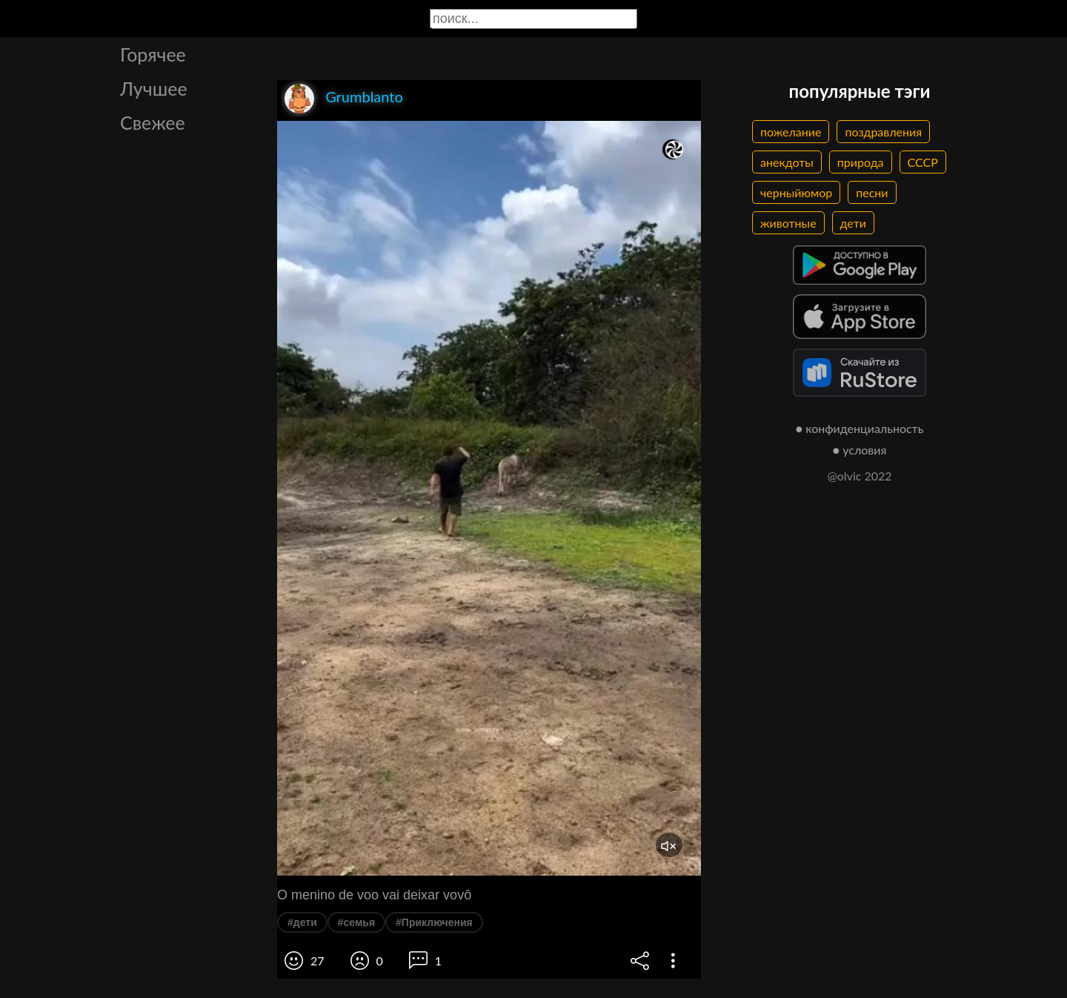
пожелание (790, 132)
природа (860, 162)
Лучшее (153, 88)
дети (853, 223)
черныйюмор (796, 192)
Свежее (152, 122)
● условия (860, 450)
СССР (923, 162)
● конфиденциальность (860, 428)
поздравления (883, 132)
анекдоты (787, 162)
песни (872, 192)
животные (788, 223)
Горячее (153, 54)
